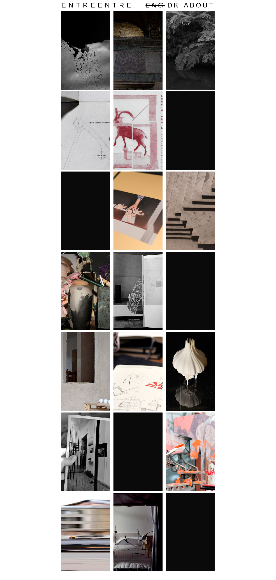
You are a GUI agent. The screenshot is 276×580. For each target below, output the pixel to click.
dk (173, 5)
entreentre (97, 5)
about (199, 5)
